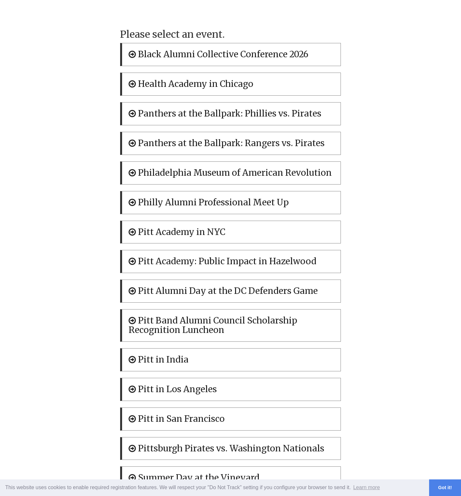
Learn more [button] (366, 487)
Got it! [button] (445, 487)
